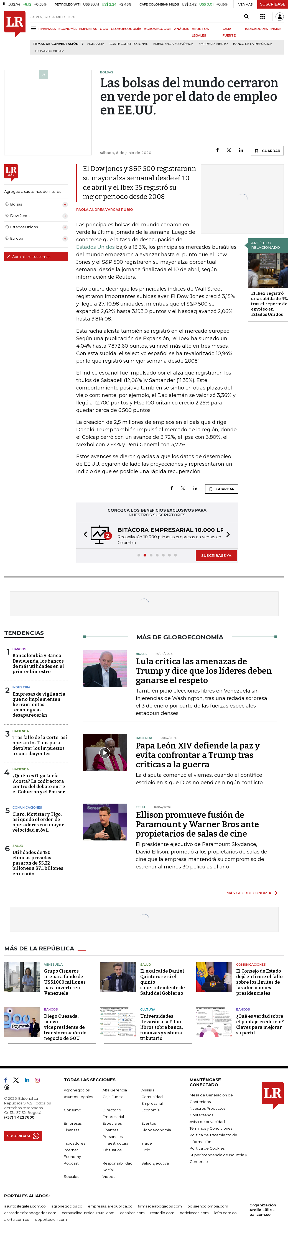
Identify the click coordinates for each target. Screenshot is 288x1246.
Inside (146, 1143)
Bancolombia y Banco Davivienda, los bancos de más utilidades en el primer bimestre (38, 663)
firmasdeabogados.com (160, 1206)
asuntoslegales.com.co (25, 1206)
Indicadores (74, 1143)
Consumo (72, 1110)
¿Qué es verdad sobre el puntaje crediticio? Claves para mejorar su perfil (260, 1024)
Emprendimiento (213, 44)
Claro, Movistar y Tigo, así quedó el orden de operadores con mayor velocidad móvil (38, 822)
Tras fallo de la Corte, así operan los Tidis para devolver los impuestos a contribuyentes (39, 745)
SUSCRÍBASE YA (216, 555)
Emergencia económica (173, 44)
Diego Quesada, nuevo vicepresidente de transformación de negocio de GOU (65, 1027)
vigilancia (95, 44)
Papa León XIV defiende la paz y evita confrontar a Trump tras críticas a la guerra (198, 755)
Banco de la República (252, 44)
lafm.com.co (225, 1213)
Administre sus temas (28, 256)
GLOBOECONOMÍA (126, 29)
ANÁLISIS (181, 29)
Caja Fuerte (113, 1096)
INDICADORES (256, 29)
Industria (21, 687)
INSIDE (276, 29)
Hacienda (20, 731)
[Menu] (34, 28)
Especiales (112, 1123)
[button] (83, 535)
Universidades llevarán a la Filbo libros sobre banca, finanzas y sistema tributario (161, 1027)
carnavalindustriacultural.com (88, 1213)
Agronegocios (77, 1090)
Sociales (71, 1176)
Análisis (147, 1090)
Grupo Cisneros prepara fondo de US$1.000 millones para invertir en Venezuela (65, 982)
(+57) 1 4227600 (19, 1117)
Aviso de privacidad (207, 1121)
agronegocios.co (66, 1206)
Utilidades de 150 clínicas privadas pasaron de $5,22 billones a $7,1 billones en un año (37, 863)
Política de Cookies (207, 1148)
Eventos (148, 1123)
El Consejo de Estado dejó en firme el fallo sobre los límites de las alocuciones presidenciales (259, 982)
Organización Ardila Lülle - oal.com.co (262, 1210)
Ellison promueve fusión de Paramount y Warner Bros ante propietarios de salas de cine (197, 824)
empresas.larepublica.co (110, 1206)
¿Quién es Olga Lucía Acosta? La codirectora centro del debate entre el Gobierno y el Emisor (38, 783)
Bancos (19, 649)
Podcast (71, 1163)
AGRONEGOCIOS (158, 29)
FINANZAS (47, 29)
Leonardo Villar (49, 51)
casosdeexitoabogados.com (30, 1213)
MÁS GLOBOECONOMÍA (248, 893)
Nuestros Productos (207, 1108)
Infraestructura (115, 1143)
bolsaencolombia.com (207, 1206)
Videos (109, 1176)
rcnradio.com (162, 1213)
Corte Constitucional (129, 44)
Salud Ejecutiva (155, 1163)
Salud (17, 846)
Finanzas (71, 1130)
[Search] (246, 16)
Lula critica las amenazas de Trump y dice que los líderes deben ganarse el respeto (204, 671)
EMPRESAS (88, 29)
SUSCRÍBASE (272, 4)
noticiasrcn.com (194, 1213)
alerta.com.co (16, 1219)
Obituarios (112, 1150)
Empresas (72, 1123)
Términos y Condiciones (211, 1128)
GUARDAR (267, 150)
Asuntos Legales (78, 1096)
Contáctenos (201, 1115)
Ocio (145, 1150)
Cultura (147, 1009)
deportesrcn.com (51, 1219)
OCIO (104, 29)
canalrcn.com (132, 1213)
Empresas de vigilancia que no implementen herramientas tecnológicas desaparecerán (38, 704)
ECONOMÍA (67, 29)
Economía (150, 1110)
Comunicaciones (27, 807)
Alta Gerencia (115, 1090)
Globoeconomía (156, 1130)
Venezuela (53, 964)
